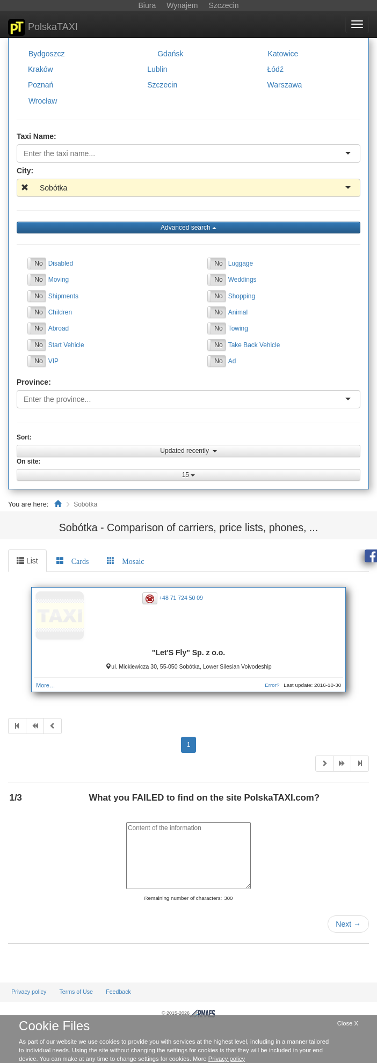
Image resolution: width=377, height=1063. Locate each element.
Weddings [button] (242, 279)
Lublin (157, 69)
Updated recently (188, 450)
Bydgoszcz (46, 53)
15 (188, 475)
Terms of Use (76, 991)
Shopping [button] (241, 295)
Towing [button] (238, 328)
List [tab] (27, 560)
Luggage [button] (240, 263)
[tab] (73, 560)
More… (45, 685)
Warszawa (284, 84)
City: (25, 170)
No (38, 263)
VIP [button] (53, 361)
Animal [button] (238, 312)
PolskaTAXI (43, 27)
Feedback (118, 991)
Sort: (24, 437)
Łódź (275, 69)
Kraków (40, 69)
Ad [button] (232, 361)
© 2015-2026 (188, 1013)
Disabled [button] (60, 263)
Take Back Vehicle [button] (254, 345)
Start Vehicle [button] (66, 345)
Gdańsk (170, 53)
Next (348, 924)
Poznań (40, 84)
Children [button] (60, 312)
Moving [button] (58, 279)
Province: (34, 382)
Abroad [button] (58, 328)
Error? (272, 685)
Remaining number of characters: (183, 898)
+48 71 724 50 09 (181, 598)
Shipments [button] (63, 295)
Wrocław (42, 100)
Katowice (283, 53)
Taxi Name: (36, 136)
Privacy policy (28, 991)
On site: (28, 461)
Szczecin (162, 84)
